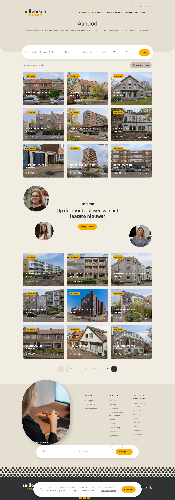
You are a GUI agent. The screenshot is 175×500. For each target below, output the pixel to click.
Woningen (89, 400)
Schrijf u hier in (87, 226)
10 (108, 369)
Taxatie (112, 419)
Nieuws (136, 418)
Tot (127, 52)
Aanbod (82, 12)
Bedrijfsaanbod (91, 409)
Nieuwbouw (90, 404)
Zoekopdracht (132, 12)
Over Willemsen (113, 12)
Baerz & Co (113, 431)
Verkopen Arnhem (140, 434)
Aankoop (112, 404)
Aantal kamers (86, 52)
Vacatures (137, 410)
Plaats (51, 52)
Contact (144, 12)
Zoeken (144, 52)
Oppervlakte (101, 52)
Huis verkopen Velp (141, 430)
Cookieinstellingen (108, 491)
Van (115, 52)
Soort (67, 52)
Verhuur (112, 423)
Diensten (96, 12)
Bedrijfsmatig (114, 427)
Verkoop (112, 400)
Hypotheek (113, 435)
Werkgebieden (139, 414)
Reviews (136, 422)
